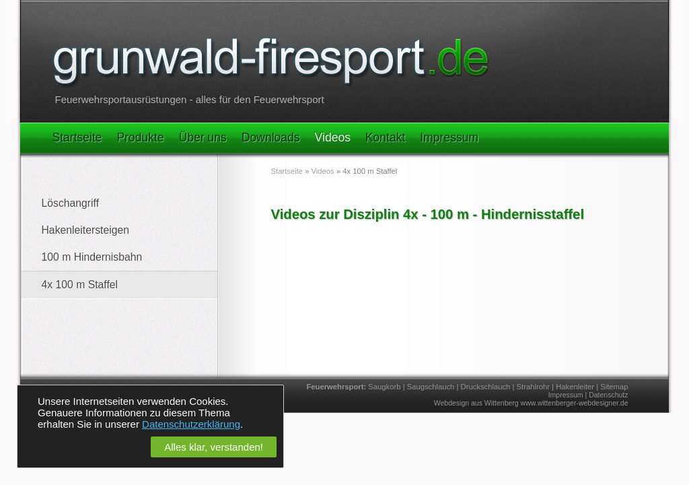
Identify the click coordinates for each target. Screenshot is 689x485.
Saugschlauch (431, 387)
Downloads (271, 137)
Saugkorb (384, 387)
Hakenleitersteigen (85, 230)
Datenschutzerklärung (191, 424)
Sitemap (614, 387)
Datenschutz (608, 395)
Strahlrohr (533, 387)
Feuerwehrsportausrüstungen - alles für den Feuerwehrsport (189, 99)
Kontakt (385, 137)
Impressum (449, 137)
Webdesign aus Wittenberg (476, 403)
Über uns (203, 137)
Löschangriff (71, 203)
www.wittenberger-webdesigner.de (574, 403)
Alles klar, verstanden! (213, 447)
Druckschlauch (486, 387)
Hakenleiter (575, 387)
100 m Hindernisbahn (92, 257)
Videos (333, 137)
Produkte (140, 137)
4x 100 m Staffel (80, 284)
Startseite (77, 137)
